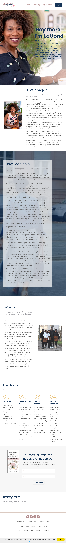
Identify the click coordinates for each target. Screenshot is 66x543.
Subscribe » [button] (39, 483)
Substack (49, 5)
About (29, 5)
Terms (33, 535)
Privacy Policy (24, 535)
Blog (43, 5)
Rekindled (9, 280)
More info (29, 541)
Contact (29, 530)
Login (48, 530)
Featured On (20, 530)
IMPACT (30, 278)
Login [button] (59, 5)
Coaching (36, 5)
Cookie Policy (42, 535)
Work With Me (39, 530)
